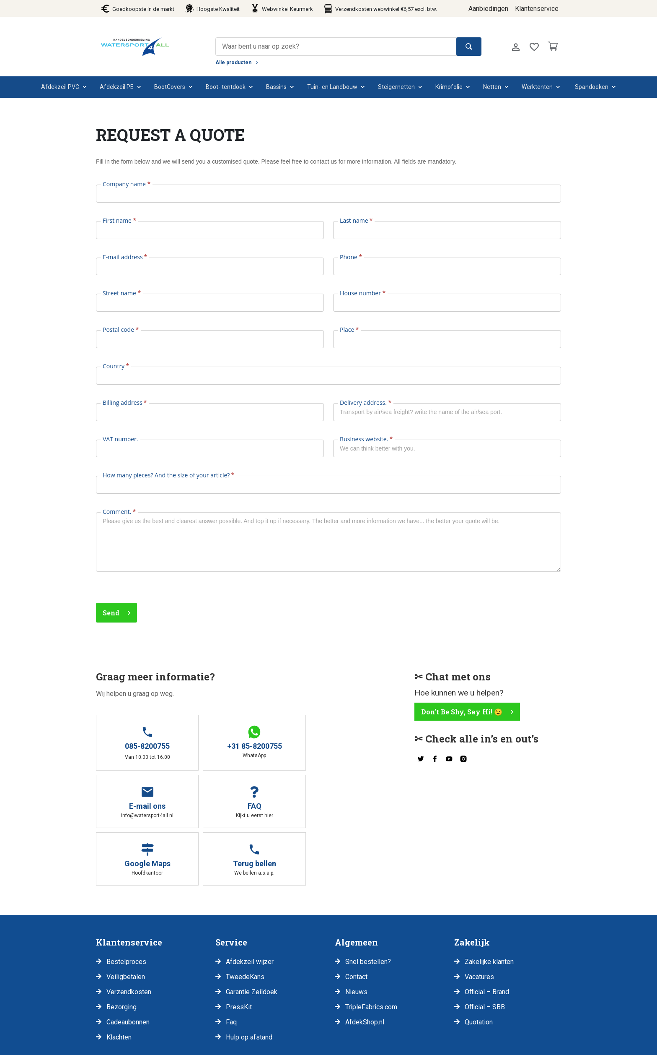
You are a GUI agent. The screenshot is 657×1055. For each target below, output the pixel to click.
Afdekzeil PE (117, 86)
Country (116, 366)
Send (111, 612)
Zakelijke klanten (489, 904)
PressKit (239, 949)
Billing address (125, 402)
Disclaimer (145, 1045)
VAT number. (120, 439)
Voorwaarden (192, 1045)
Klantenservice (537, 9)
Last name (356, 220)
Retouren (237, 1045)
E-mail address (125, 257)
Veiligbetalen (125, 919)
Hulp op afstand (249, 980)
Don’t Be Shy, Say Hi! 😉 (461, 711)
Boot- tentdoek (226, 86)
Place (349, 329)
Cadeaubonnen (128, 965)
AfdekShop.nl (364, 965)
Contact (356, 919)
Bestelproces (126, 904)
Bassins (276, 86)
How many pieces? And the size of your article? (168, 475)
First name (119, 220)
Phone (351, 257)
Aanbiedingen (488, 9)
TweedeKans (245, 919)
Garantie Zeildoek (251, 934)
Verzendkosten (128, 934)
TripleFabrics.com (371, 949)
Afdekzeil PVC (60, 86)
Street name (122, 293)
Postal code (121, 329)
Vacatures (479, 919)
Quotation (479, 965)
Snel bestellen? (368, 904)
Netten (492, 86)
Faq (231, 965)
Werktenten (537, 86)
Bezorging (121, 949)
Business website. (366, 439)
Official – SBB (485, 949)
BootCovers (169, 86)
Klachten (119, 980)
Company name (126, 184)
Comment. (119, 512)
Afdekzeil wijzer (250, 904)
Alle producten (233, 62)
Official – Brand (487, 934)
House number (362, 293)
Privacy (107, 1045)
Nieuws (356, 934)
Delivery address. (365, 402)
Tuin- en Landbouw (332, 86)
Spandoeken (591, 86)
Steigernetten (396, 86)
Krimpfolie (449, 86)
